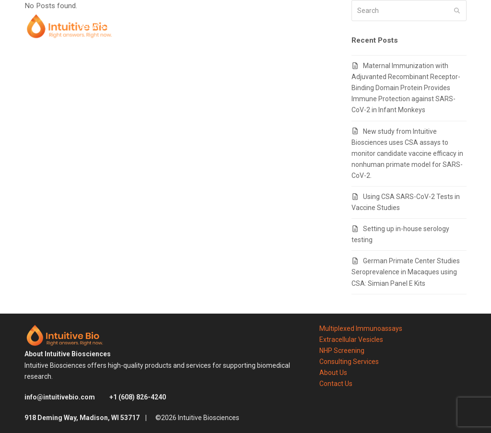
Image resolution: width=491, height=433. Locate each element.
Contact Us (335, 383)
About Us (333, 372)
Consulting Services (349, 361)
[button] (463, 27)
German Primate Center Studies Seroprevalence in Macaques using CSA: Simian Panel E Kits (405, 272)
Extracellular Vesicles (351, 339)
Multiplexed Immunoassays (360, 328)
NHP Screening (341, 350)
